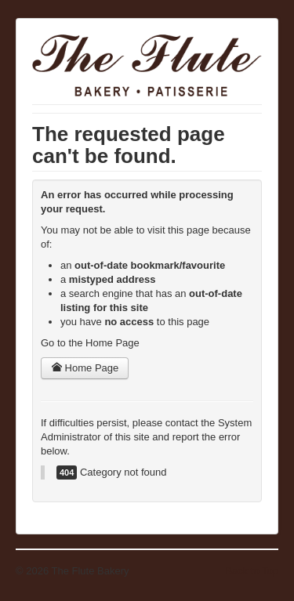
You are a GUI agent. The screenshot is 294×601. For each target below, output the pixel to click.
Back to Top (251, 571)
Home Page (84, 368)
